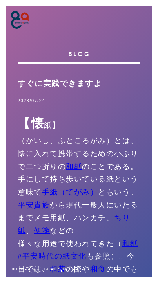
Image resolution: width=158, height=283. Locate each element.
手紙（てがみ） (70, 192)
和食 (98, 269)
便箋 (42, 230)
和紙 (74, 166)
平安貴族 (34, 205)
